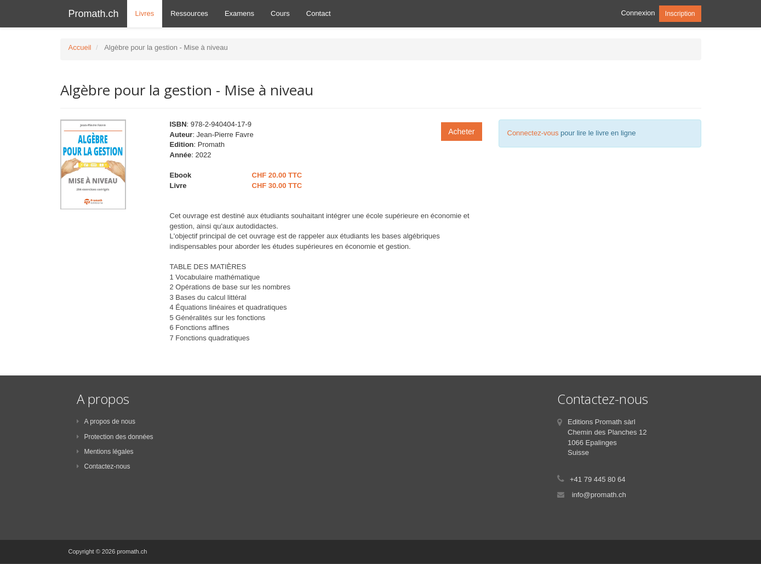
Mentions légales (105, 451)
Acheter (461, 131)
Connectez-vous (533, 133)
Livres (145, 13)
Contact (318, 13)
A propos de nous (106, 421)
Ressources (189, 13)
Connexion (638, 13)
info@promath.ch (599, 495)
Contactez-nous (103, 466)
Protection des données (115, 437)
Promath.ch (93, 13)
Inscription (680, 14)
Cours (280, 13)
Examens (239, 13)
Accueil (79, 47)
